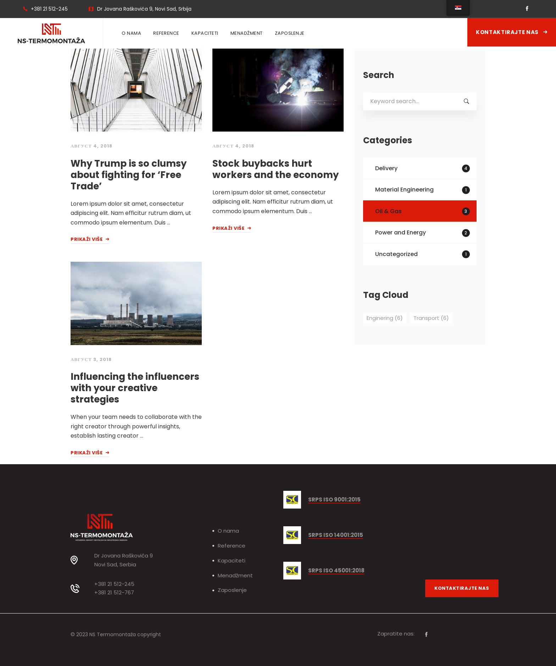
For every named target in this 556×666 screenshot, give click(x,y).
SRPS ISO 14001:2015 (335, 535)
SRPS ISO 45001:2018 (336, 570)
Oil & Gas (422, 211)
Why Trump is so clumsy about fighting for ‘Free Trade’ (129, 175)
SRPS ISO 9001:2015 (334, 499)
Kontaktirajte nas (511, 32)
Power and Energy (422, 232)
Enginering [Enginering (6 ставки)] (385, 318)
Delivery (422, 168)
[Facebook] (426, 634)
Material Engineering (422, 189)
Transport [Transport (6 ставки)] (431, 318)
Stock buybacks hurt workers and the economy (275, 169)
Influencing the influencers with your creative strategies (135, 388)
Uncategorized (422, 254)
